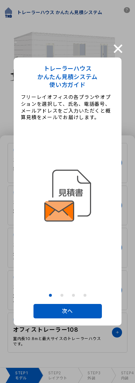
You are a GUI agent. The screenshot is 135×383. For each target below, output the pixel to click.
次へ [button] (67, 311)
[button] (50, 295)
